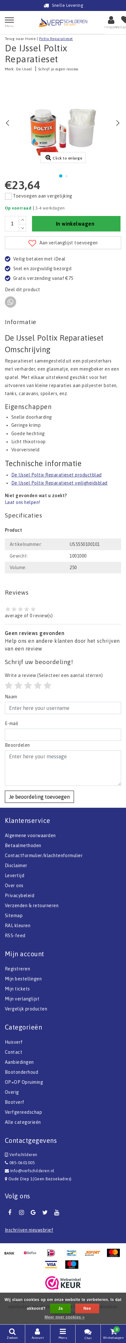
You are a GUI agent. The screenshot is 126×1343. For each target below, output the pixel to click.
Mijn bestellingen (23, 978)
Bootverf (15, 1102)
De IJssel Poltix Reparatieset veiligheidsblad (59, 483)
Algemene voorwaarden (30, 835)
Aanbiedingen (19, 1062)
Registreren (17, 968)
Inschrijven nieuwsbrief (29, 1230)
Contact (13, 1052)
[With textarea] (63, 768)
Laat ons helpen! (22, 502)
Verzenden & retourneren (31, 905)
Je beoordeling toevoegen (39, 797)
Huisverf (14, 1042)
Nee (87, 1308)
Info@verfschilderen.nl (30, 1170)
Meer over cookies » (65, 1317)
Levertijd (14, 875)
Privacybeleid (19, 895)
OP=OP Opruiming (24, 1082)
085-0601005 (20, 1162)
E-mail (11, 723)
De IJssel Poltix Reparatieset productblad (56, 474)
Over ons (14, 885)
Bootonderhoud (21, 1072)
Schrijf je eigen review (58, 69)
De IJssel (24, 69)
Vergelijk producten (26, 1008)
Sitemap (14, 915)
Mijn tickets (17, 988)
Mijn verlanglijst (22, 998)
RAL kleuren (17, 925)
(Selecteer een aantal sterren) (54, 675)
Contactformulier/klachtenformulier (44, 855)
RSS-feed (15, 935)
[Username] (63, 708)
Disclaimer (16, 865)
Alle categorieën (23, 1122)
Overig (12, 1092)
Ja (60, 1308)
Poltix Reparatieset (56, 39)
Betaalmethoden (23, 845)
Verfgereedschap (23, 1112)
